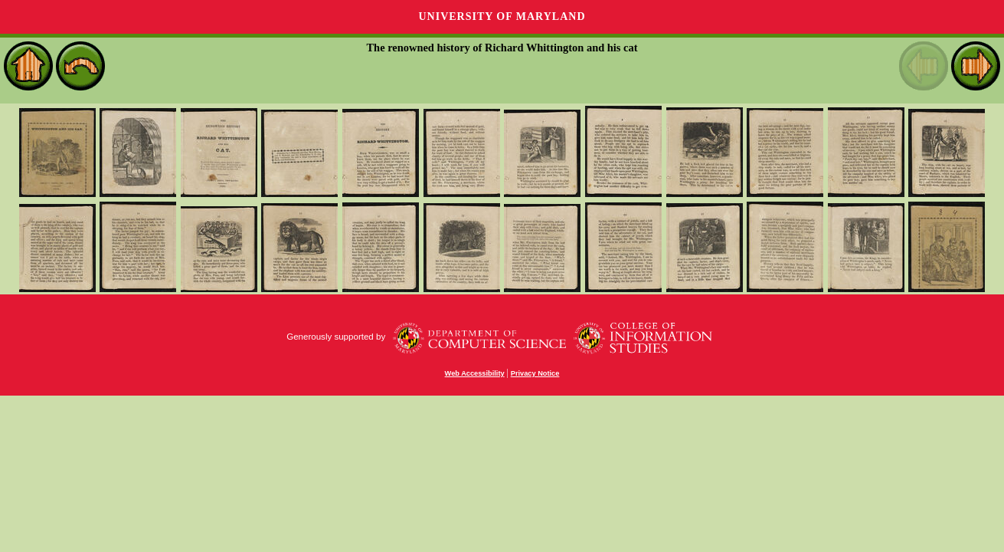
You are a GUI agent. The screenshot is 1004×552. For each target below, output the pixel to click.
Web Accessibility (475, 373)
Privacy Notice (535, 373)
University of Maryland (501, 16)
